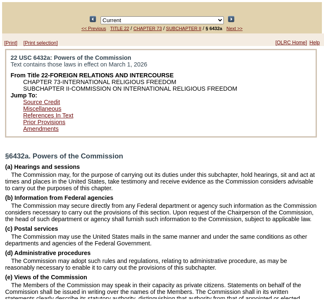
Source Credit (41, 102)
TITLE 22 (119, 28)
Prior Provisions (44, 122)
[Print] (10, 43)
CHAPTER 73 (147, 28)
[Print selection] (40, 43)
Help (314, 43)
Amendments (41, 128)
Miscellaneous (42, 108)
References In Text (48, 115)
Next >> (234, 28)
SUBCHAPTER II (183, 28)
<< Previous (93, 28)
